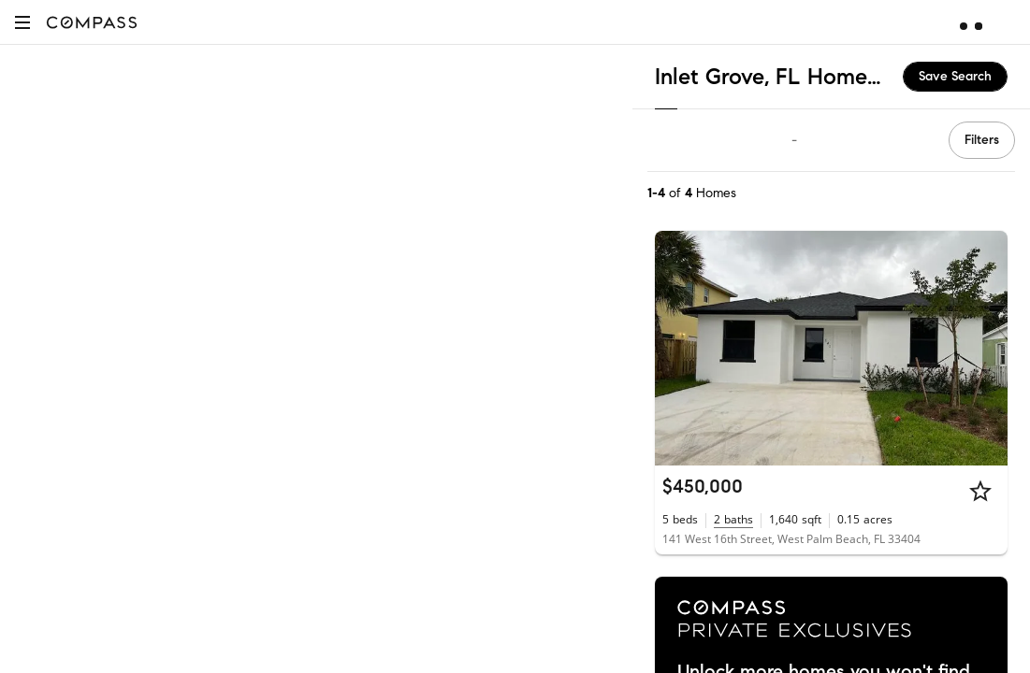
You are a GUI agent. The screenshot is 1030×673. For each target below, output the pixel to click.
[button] (22, 22)
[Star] (980, 490)
